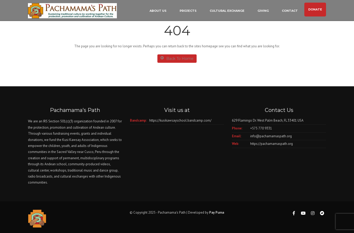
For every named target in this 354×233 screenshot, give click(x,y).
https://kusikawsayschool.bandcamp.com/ (180, 120)
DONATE (315, 9)
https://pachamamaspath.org (271, 143)
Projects (188, 11)
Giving (263, 11)
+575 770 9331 (261, 128)
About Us (158, 11)
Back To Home (177, 58)
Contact (290, 11)
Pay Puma (216, 212)
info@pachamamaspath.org (271, 136)
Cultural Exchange (227, 11)
